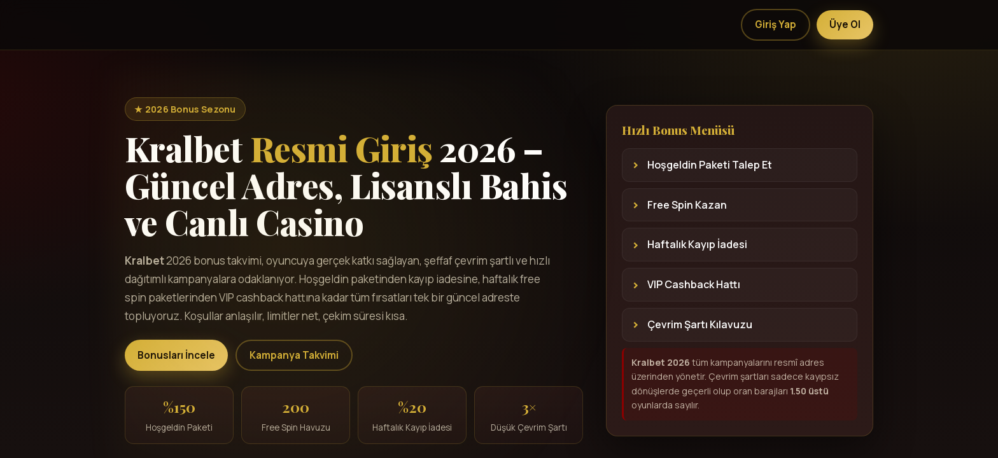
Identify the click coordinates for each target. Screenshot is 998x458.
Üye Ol (845, 24)
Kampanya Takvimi (294, 355)
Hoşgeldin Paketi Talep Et (709, 165)
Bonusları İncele (176, 355)
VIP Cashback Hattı (693, 284)
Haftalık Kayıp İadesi (697, 244)
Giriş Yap (775, 24)
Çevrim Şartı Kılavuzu (699, 324)
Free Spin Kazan (687, 205)
